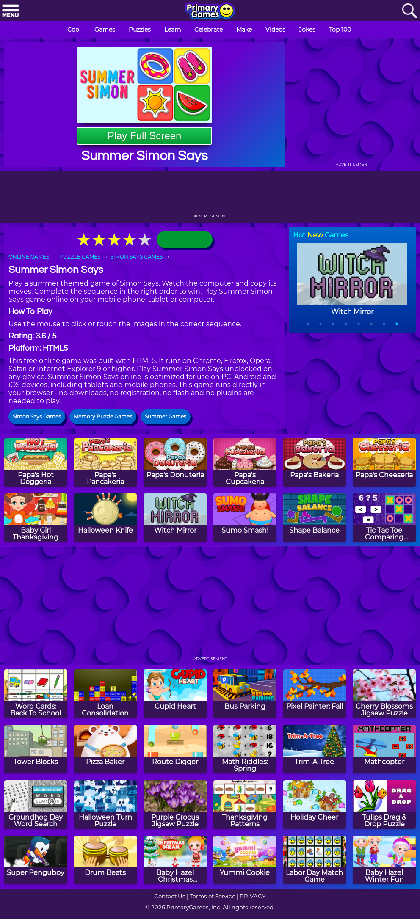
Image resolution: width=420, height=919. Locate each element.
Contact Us (169, 896)
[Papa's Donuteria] (175, 462)
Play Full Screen (145, 135)
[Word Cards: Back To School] (35, 693)
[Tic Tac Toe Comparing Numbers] (384, 517)
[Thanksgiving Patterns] (244, 804)
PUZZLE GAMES (79, 256)
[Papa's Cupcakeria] (244, 462)
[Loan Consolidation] (105, 693)
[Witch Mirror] (175, 517)
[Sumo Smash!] (244, 517)
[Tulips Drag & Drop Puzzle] (384, 804)
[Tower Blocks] (35, 749)
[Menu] (10, 11)
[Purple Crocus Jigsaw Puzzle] (175, 804)
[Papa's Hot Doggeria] (35, 462)
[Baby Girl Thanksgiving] (35, 517)
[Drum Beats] (105, 860)
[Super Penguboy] (35, 860)
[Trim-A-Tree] (314, 749)
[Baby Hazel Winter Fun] (384, 860)
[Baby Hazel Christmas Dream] (175, 860)
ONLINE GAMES (28, 256)
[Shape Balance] (314, 517)
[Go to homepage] (210, 11)
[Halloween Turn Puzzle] (105, 804)
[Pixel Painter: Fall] (314, 693)
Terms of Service (212, 896)
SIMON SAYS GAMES (137, 256)
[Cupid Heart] (175, 693)
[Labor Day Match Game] (314, 860)
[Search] (409, 11)
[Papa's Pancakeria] (105, 462)
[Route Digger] (175, 749)
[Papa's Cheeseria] (384, 462)
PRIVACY (252, 896)
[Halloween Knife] (105, 517)
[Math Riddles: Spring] (244, 749)
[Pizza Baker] (105, 749)
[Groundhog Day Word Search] (35, 804)
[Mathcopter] (384, 749)
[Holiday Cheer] (314, 804)
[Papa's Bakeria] (314, 462)
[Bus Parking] (244, 693)
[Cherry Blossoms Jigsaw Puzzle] (384, 693)
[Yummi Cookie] (244, 860)
